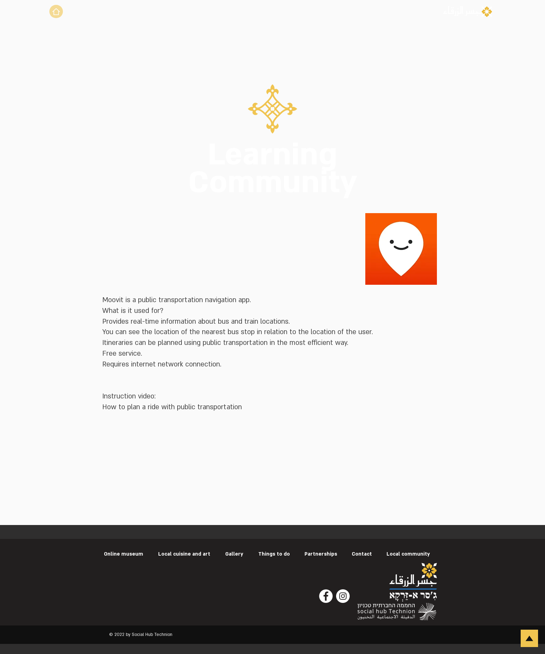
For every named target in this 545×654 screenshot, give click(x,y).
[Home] (56, 11)
